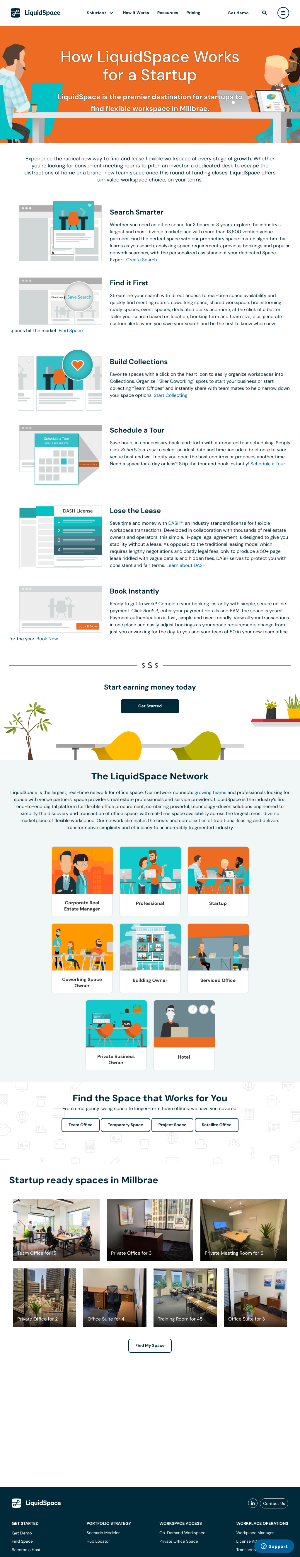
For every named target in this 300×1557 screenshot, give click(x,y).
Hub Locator (98, 1541)
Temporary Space (125, 1125)
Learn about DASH (186, 565)
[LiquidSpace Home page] (35, 13)
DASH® (175, 523)
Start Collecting (171, 395)
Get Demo (22, 1533)
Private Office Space (178, 1541)
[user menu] (283, 13)
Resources (167, 13)
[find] (264, 13)
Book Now (47, 639)
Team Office (81, 1125)
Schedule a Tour (267, 464)
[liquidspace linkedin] (253, 1503)
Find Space (71, 330)
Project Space (172, 1125)
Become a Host (26, 1550)
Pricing (193, 13)
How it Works (136, 13)
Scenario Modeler (103, 1533)
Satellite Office (216, 1125)
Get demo (238, 13)
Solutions (97, 13)
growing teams (210, 792)
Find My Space (150, 1345)
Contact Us (274, 1503)
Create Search (141, 260)
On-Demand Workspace (182, 1533)
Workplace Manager (255, 1533)
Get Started (150, 706)
